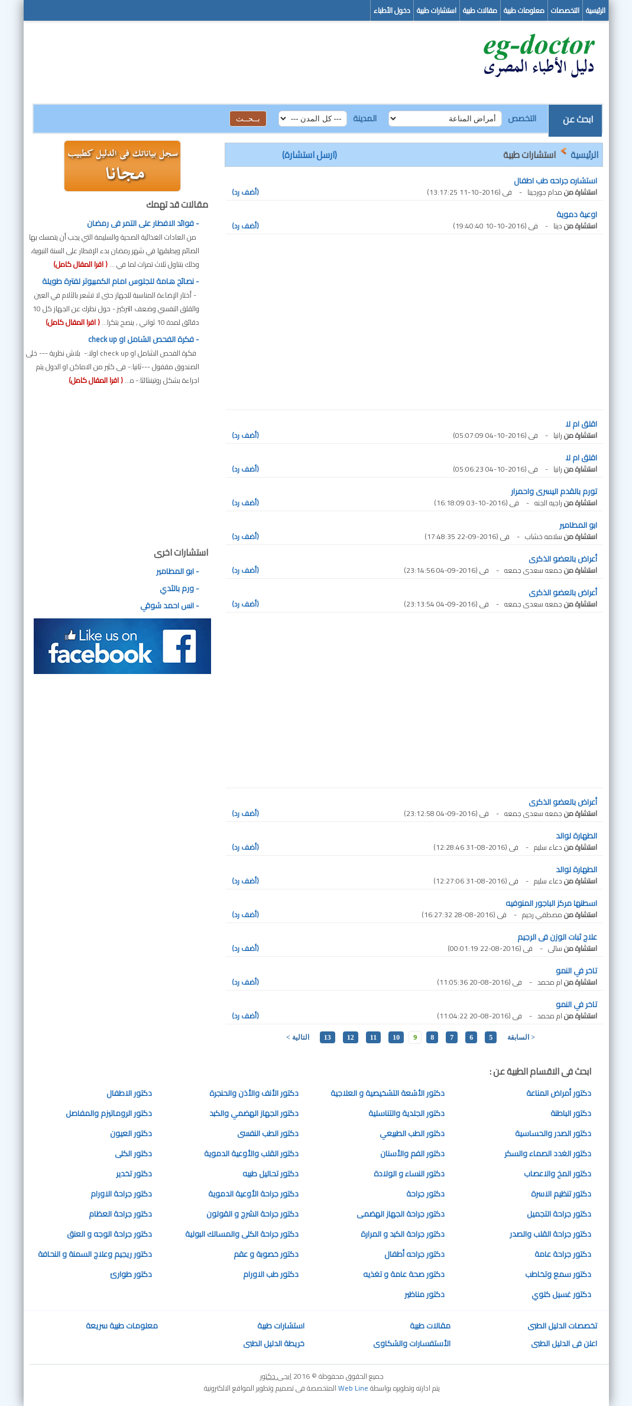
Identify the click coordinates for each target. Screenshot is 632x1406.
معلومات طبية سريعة (122, 1325)
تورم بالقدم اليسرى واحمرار (554, 491)
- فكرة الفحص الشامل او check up (143, 339)
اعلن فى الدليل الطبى (564, 1343)
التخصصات (565, 10)
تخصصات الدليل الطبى (562, 1325)
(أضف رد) (245, 192)
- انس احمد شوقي (169, 605)
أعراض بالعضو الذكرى (563, 559)
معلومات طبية (524, 10)
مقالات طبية (480, 10)
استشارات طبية (436, 10)
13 (327, 1037)
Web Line (353, 1388)
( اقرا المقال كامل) (80, 264)
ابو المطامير (578, 525)
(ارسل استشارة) (309, 154)
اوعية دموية (576, 214)
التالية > (297, 1037)
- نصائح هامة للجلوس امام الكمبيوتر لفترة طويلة (120, 281)
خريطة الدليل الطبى (273, 1343)
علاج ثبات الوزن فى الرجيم (557, 937)
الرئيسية (595, 10)
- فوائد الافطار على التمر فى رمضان (143, 223)
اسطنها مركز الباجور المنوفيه (551, 903)
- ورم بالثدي (179, 588)
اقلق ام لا (581, 424)
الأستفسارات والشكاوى (411, 1343)
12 (350, 1037)
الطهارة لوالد (576, 835)
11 (373, 1037)
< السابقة (521, 1037)
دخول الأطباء (392, 10)
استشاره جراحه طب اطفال (555, 180)
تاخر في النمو (576, 970)
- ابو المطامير (177, 571)
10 (396, 1037)
